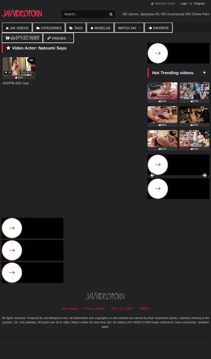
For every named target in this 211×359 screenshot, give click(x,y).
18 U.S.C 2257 (122, 331)
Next (204, 187)
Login (183, 3)
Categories (51, 28)
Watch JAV (127, 28)
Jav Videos (19, 28)
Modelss (102, 28)
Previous (153, 187)
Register (199, 3)
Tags (78, 28)
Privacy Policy (94, 331)
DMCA (144, 331)
